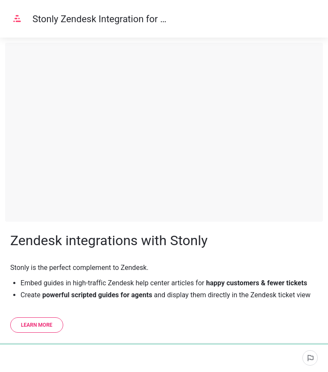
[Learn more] (36, 325)
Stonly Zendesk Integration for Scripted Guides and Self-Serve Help (100, 19)
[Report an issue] (310, 358)
